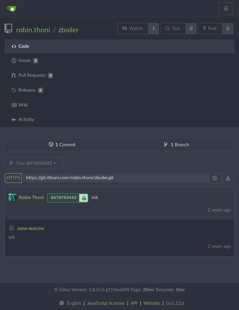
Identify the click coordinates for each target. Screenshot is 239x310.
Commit (62, 145)
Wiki (20, 105)
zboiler (68, 30)
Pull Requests (32, 75)
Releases (27, 90)
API (134, 303)
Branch (176, 145)
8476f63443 (69, 198)
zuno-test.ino (30, 228)
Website (151, 303)
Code (20, 46)
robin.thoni (33, 30)
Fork (210, 28)
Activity (23, 119)
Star (173, 28)
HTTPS (13, 178)
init (12, 237)
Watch (132, 28)
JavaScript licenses (106, 303)
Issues (25, 61)
